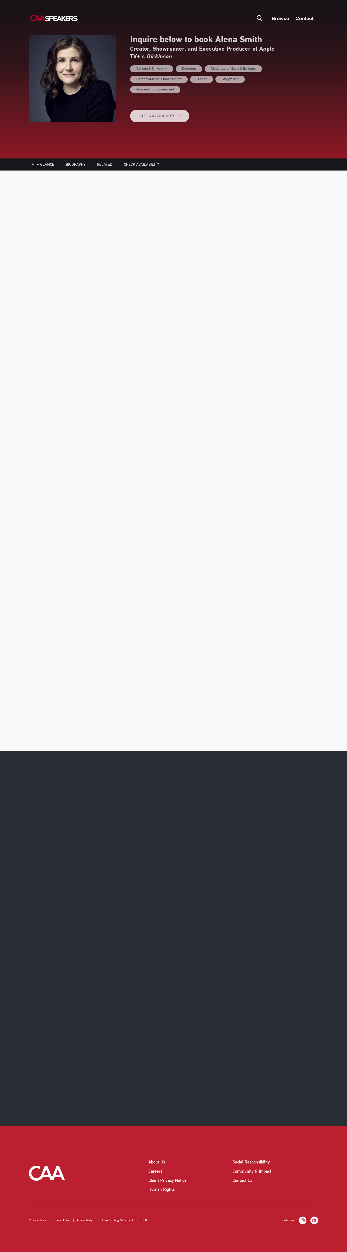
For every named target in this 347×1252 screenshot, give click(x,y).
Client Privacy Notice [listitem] (167, 1180)
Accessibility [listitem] (84, 1220)
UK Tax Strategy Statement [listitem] (116, 1220)
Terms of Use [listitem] (61, 1220)
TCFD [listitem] (143, 1220)
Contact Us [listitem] (242, 1180)
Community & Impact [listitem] (252, 1171)
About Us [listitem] (156, 1162)
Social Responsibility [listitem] (251, 1162)
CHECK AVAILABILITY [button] (160, 116)
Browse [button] (280, 18)
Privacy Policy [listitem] (37, 1220)
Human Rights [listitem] (161, 1189)
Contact (304, 18)
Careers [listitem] (155, 1171)
